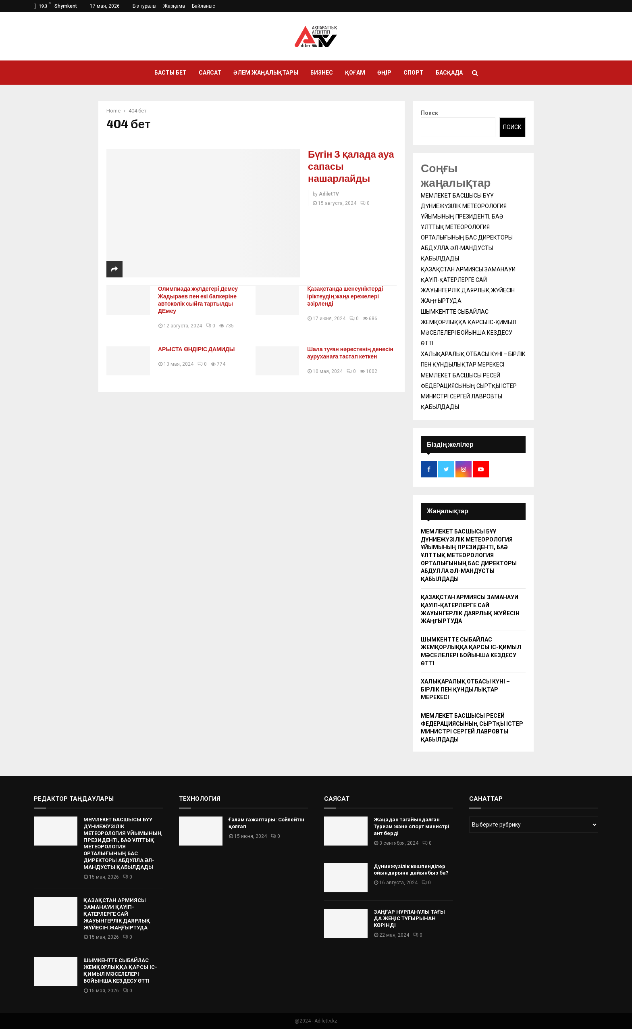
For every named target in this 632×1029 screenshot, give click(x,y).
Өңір (384, 72)
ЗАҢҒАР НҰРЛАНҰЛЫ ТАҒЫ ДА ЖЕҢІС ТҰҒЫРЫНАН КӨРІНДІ (409, 919)
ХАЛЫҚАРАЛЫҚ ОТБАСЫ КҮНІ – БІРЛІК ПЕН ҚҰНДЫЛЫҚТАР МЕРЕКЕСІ (465, 689)
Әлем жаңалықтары (265, 72)
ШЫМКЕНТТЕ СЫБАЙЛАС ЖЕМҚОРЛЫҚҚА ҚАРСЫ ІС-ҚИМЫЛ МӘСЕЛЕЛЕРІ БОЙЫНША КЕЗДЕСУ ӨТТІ (120, 970)
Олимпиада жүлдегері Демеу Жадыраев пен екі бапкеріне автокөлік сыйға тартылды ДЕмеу (198, 299)
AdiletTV (329, 194)
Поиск (429, 113)
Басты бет (170, 72)
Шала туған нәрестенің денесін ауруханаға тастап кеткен (350, 353)
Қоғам (355, 72)
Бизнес (321, 72)
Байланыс (203, 6)
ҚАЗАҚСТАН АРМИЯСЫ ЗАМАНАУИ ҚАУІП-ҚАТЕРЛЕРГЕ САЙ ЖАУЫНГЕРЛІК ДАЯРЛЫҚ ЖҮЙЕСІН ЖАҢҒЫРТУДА (116, 914)
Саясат (210, 72)
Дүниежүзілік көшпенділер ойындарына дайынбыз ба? (411, 869)
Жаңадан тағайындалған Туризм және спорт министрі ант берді (411, 826)
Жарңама (174, 6)
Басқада (449, 72)
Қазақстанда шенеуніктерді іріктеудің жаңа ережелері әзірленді (345, 296)
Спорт (413, 72)
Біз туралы (144, 6)
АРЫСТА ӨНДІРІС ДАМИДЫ (196, 349)
